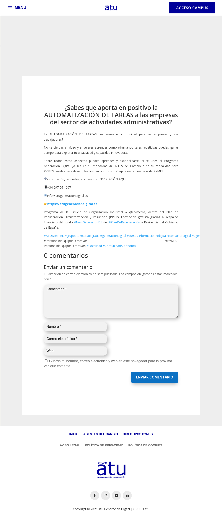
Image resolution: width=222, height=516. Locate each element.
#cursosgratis (89, 236)
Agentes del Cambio (100, 434)
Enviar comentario (154, 377)
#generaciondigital (113, 236)
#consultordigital (179, 236)
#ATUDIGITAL (54, 236)
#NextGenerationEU (88, 222)
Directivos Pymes (138, 434)
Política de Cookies (145, 445)
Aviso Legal (70, 445)
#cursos (132, 236)
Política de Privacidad (104, 445)
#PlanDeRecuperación (124, 222)
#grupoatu (72, 236)
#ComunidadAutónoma (119, 246)
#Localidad (94, 246)
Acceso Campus (192, 7)
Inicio (73, 434)
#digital (161, 236)
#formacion (147, 236)
